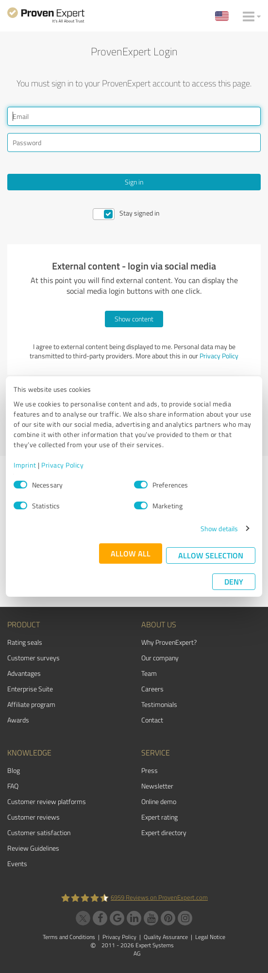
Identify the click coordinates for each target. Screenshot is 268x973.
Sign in (134, 181)
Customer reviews (33, 817)
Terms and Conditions (69, 937)
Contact (152, 719)
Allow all (131, 553)
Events (17, 863)
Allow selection (210, 555)
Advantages (24, 673)
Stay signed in (139, 213)
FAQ (12, 785)
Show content (134, 318)
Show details (219, 528)
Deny (233, 581)
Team (149, 673)
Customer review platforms (46, 801)
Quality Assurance (166, 937)
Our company (160, 657)
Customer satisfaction (38, 832)
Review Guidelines (33, 848)
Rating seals (24, 642)
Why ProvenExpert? (169, 642)
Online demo (158, 801)
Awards (18, 719)
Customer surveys (33, 657)
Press (149, 770)
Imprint (25, 465)
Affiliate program (31, 704)
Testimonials (159, 704)
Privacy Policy (62, 465)
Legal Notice (210, 937)
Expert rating (159, 817)
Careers (152, 688)
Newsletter (157, 785)
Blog (13, 770)
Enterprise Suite (30, 688)
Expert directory (163, 832)
